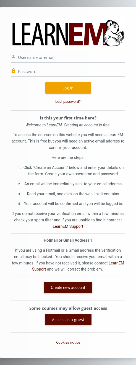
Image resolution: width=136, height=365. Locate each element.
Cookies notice (68, 342)
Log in (68, 88)
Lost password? (67, 101)
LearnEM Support (68, 226)
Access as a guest (68, 319)
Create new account (68, 287)
